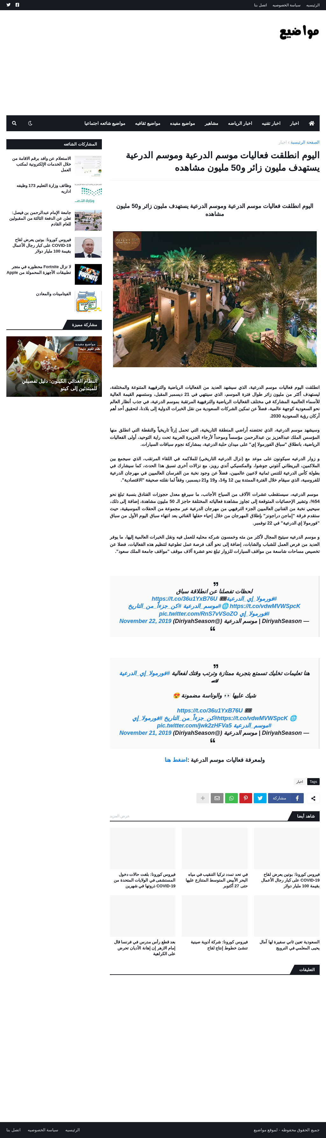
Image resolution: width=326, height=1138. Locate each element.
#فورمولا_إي (254, 614)
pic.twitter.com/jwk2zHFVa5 (194, 725)
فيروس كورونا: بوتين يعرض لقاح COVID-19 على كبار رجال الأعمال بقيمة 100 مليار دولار (290, 880)
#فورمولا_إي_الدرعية (251, 599)
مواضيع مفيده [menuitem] (182, 123)
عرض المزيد (120, 816)
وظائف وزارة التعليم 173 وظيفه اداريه (44, 188)
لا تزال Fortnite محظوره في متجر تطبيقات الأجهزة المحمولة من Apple (38, 269)
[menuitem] (312, 123)
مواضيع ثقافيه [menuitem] (147, 123)
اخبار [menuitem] (294, 123)
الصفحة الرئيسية (305, 142)
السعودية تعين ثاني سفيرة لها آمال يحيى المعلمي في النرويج (289, 945)
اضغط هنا (176, 760)
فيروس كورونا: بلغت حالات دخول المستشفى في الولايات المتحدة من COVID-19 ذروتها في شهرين (144, 880)
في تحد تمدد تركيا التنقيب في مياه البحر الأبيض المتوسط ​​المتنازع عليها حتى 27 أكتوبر (216, 880)
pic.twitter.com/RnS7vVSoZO (198, 614)
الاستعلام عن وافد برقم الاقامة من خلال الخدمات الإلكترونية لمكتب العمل (41, 164)
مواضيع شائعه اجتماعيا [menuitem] (105, 123)
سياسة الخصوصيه (287, 5)
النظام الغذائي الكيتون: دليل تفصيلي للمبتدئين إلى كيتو (59, 384)
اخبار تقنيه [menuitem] (271, 123)
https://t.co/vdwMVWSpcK (265, 606)
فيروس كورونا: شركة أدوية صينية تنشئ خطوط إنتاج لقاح (219, 945)
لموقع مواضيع (266, 1129)
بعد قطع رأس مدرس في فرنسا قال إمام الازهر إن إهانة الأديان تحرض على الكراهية (145, 948)
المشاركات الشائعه (80, 144)
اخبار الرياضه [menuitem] (240, 123)
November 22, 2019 (145, 621)
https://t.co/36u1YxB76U (184, 599)
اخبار (283, 142)
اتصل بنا (260, 5)
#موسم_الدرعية (202, 606)
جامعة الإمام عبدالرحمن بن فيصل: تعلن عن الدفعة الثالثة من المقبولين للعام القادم (40, 218)
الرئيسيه (313, 5)
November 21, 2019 (145, 733)
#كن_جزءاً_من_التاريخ (154, 606)
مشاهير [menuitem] (211, 123)
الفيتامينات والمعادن (53, 293)
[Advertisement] (122, 62)
